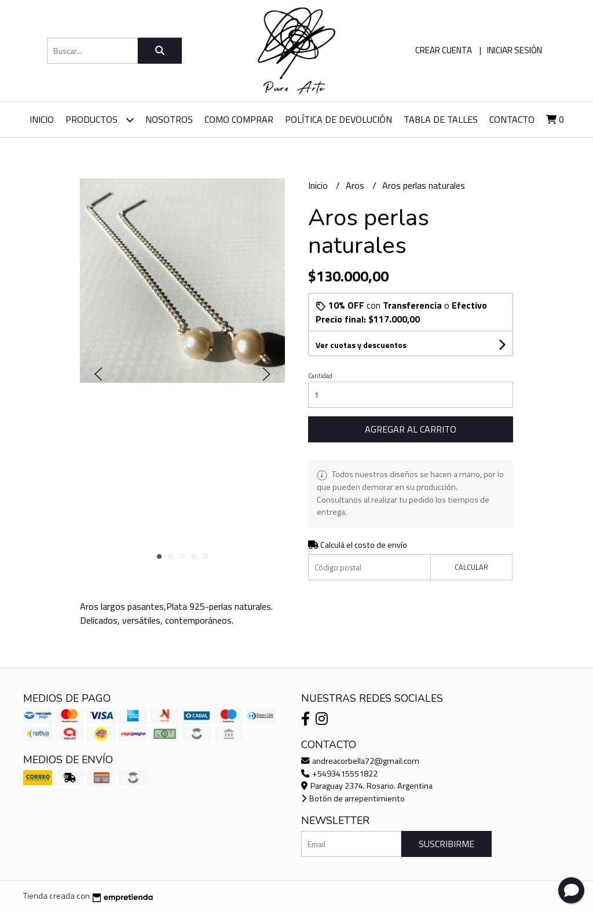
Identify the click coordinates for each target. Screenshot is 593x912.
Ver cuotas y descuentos (361, 345)
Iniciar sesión (514, 50)
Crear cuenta (443, 50)
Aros (356, 185)
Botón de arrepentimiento (353, 798)
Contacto (512, 119)
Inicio (42, 119)
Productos (99, 119)
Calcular (471, 567)
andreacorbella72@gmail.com (360, 760)
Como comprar (238, 119)
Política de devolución (338, 119)
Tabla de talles (441, 119)
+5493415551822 (339, 773)
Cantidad (320, 375)
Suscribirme (446, 844)
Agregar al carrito (410, 429)
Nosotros (169, 119)
